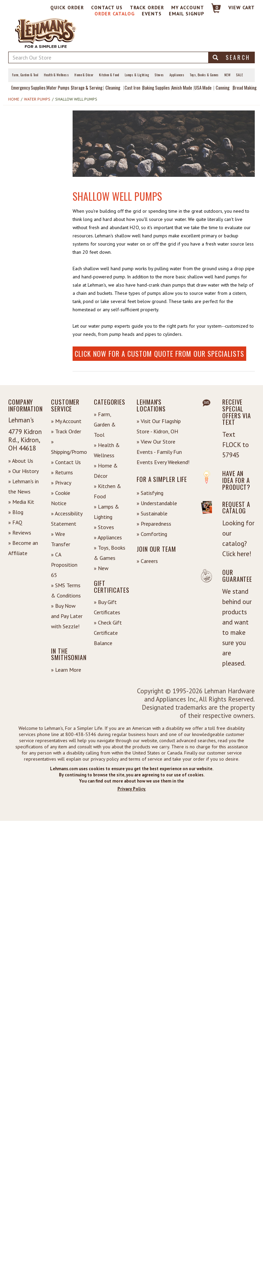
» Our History (23, 471)
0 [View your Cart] (216, 7)
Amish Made (182, 87)
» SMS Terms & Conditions (66, 590)
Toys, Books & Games (204, 75)
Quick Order (67, 7)
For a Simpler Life (162, 479)
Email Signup (186, 14)
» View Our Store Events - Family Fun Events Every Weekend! (163, 451)
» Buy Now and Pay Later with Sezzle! (67, 616)
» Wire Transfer (60, 539)
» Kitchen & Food (107, 491)
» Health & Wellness (107, 450)
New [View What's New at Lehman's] (227, 75)
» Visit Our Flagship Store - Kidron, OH (159, 426)
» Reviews (19, 532)
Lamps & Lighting (137, 75)
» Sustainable (152, 513)
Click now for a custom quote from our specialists (159, 354)
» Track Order (66, 431)
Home (13, 99)
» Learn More (66, 669)
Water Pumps (58, 87)
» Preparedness (154, 523)
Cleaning (112, 87)
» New (101, 568)
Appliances (177, 75)
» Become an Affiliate (23, 547)
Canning (222, 87)
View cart (241, 7)
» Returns (62, 472)
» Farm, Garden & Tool (105, 424)
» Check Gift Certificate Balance (108, 632)
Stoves (159, 75)
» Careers (147, 560)
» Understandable (157, 503)
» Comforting (152, 533)
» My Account (66, 421)
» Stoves (104, 527)
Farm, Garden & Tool (25, 75)
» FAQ (15, 522)
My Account (187, 7)
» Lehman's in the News (23, 486)
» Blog (15, 512)
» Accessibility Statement (66, 518)
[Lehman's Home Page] (46, 32)
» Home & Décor (106, 470)
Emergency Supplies (28, 87)
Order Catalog (115, 14)
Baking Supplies (156, 87)
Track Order (147, 7)
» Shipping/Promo (67, 446)
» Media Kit (21, 501)
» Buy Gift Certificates (107, 607)
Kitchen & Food (109, 75)
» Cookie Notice (60, 498)
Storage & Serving (86, 87)
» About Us (20, 460)
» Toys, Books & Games (109, 552)
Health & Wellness (56, 75)
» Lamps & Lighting (106, 511)
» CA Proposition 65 (64, 564)
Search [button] (231, 57)
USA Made (203, 87)
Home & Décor (83, 75)
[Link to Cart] (212, 11)
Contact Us (107, 7)
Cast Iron (132, 87)
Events (152, 14)
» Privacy (61, 482)
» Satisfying (150, 492)
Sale (239, 75)
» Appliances (108, 537)
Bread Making (244, 87)
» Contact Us (66, 462)
